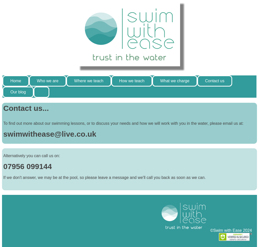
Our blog (18, 92)
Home (15, 81)
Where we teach (88, 81)
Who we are (47, 81)
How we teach (132, 81)
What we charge (174, 81)
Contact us (214, 81)
